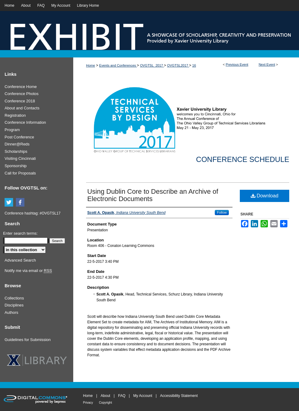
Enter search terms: (20, 233)
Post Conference (19, 137)
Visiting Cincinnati (20, 158)
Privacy (88, 402)
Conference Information (25, 122)
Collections (14, 298)
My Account (142, 396)
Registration (15, 115)
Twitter (10, 202)
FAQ (121, 396)
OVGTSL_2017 (152, 65)
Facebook (21, 202)
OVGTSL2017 (178, 65)
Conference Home (21, 86)
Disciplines (14, 305)
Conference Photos (21, 93)
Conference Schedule (242, 159)
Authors (11, 312)
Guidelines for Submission (28, 339)
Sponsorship (16, 165)
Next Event (267, 64)
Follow (222, 212)
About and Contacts (22, 108)
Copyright (105, 402)
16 (194, 65)
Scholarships (16, 151)
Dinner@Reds (17, 144)
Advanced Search (20, 260)
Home (90, 65)
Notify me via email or (28, 270)
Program (12, 129)
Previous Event (237, 64)
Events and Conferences (118, 65)
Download (265, 195)
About (105, 396)
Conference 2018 (20, 101)
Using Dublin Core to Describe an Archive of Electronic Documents (152, 195)
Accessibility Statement (179, 396)
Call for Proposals (20, 173)
